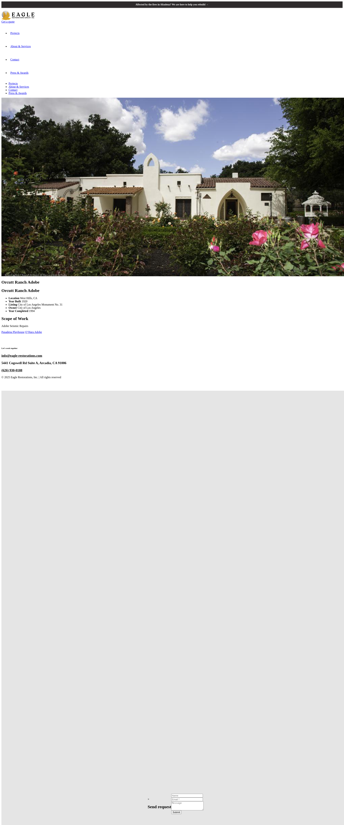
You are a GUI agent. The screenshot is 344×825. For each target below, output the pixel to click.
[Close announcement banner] (338, 5)
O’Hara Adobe (33, 332)
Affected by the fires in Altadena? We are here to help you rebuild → (172, 4)
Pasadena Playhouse (12, 332)
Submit (174, 813)
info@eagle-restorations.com (21, 356)
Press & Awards (19, 72)
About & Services (20, 46)
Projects (15, 33)
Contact (14, 59)
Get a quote (8, 21)
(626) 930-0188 (11, 370)
